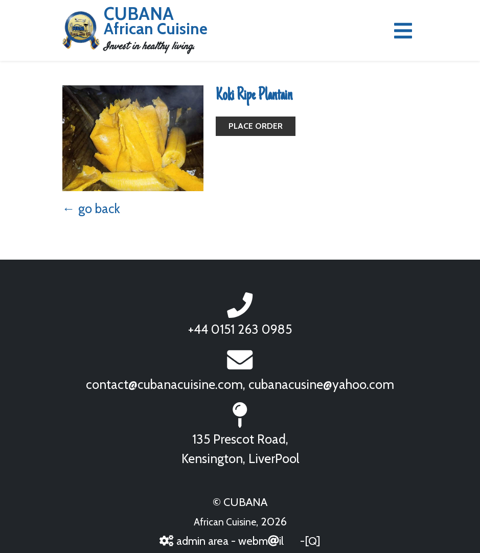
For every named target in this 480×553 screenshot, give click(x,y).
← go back (91, 208)
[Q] (313, 540)
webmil (261, 540)
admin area (193, 540)
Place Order (255, 126)
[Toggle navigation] (403, 30)
